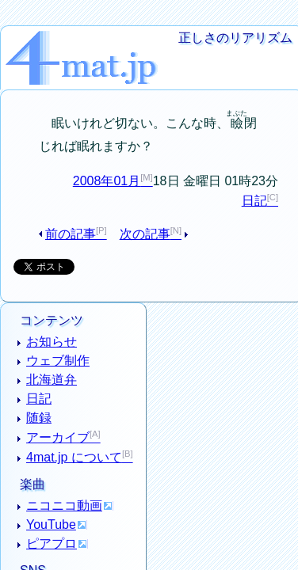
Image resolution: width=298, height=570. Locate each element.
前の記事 (75, 213)
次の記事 (138, 213)
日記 (254, 180)
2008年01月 (107, 159)
